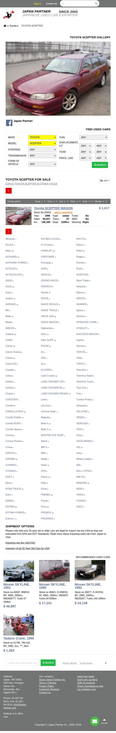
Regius (80, 256)
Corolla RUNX (14, 423)
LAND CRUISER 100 (53, 381)
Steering (14, 149)
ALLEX (10, 245)
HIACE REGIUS (50, 304)
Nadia (45, 459)
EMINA (10, 500)
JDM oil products (86, 683)
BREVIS (11, 328)
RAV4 (80, 250)
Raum (80, 245)
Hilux (45, 334)
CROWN (11, 459)
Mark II (46, 423)
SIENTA (81, 298)
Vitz (79, 447)
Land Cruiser (49, 375)
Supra (80, 340)
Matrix (45, 441)
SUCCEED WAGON (88, 334)
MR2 (44, 453)
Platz (44, 483)
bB (8, 310)
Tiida (79, 358)
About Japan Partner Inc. (52, 679)
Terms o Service (47, 683)
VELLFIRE (82, 411)
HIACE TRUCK (50, 310)
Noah (45, 465)
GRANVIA (47, 286)
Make (11, 137)
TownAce (82, 370)
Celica (10, 375)
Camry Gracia (14, 352)
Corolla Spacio (14, 429)
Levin (44, 399)
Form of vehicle (13, 162)
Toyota (12, 26)
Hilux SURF (48, 340)
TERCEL (81, 352)
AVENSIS (12, 304)
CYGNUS (11, 471)
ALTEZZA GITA (14, 274)
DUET (10, 477)
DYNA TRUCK (14, 489)
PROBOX (47, 512)
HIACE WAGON (50, 322)
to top (104, 721)
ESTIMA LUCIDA (51, 239)
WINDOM (82, 483)
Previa (45, 500)
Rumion (81, 262)
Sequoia (81, 286)
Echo (9, 494)
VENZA (81, 417)
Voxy (79, 453)
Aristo (10, 286)
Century (11, 387)
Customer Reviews (49, 689)
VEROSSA (82, 423)
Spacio (80, 310)
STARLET (82, 328)
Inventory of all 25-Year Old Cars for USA (28, 548)
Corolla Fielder (15, 417)
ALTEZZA (11, 268)
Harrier (46, 292)
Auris (9, 292)
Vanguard (82, 405)
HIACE (45, 298)
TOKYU (81, 363)
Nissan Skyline (70, 663)
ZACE (80, 506)
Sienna (80, 292)
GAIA (44, 268)
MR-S (45, 447)
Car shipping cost (86, 689)
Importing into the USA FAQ (20, 543)
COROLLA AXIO (16, 411)
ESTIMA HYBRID (16, 512)
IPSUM (46, 346)
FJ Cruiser (47, 245)
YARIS (80, 494)
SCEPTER (82, 274)
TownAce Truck (85, 381)
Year (62, 152)
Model (12, 143)
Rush (79, 268)
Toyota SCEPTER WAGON (53, 208)
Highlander (47, 328)
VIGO (80, 429)
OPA (44, 471)
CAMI (9, 340)
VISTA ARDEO (84, 441)
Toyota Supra (85, 663)
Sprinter (81, 316)
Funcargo (47, 262)
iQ (43, 352)
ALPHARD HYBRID (17, 262)
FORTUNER (48, 256)
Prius (45, 506)
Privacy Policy (46, 686)
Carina (10, 358)
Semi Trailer (83, 280)
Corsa (9, 447)
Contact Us (51, 3)
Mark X (46, 429)
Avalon (10, 298)
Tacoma (81, 346)
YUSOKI (81, 500)
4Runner (11, 239)
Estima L (11, 518)
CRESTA (11, 453)
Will (79, 465)
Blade (9, 322)
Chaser (10, 393)
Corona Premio (14, 441)
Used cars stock (85, 676)
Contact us (44, 692)
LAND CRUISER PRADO (56, 393)
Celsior (10, 381)
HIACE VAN (48, 316)
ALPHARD (12, 256)
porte (44, 489)
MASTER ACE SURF (53, 435)
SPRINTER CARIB (87, 322)
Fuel (62, 137)
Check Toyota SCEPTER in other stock (32, 184)
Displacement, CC (68, 144)
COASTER (12, 399)
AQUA (10, 280)
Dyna (9, 483)
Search (100, 164)
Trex (79, 393)
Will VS (80, 477)
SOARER (82, 304)
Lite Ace (46, 405)
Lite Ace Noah (49, 411)
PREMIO (47, 494)
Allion (10, 250)
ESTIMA (11, 506)
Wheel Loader (84, 459)
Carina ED (12, 363)
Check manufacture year (90, 686)
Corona (10, 435)
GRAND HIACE (50, 280)
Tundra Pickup (84, 399)
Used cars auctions (87, 679)
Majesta (46, 417)
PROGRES (48, 518)
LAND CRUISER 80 (53, 387)
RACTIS (81, 239)
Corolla (11, 405)
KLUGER (46, 370)
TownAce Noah (85, 375)
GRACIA (46, 274)
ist (43, 363)
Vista (79, 435)
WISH (80, 489)
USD (105, 180)
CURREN (11, 465)
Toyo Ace (82, 387)
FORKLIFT (48, 250)
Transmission (17, 155)
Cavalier (11, 370)
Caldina (11, 334)
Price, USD (66, 158)
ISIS (44, 358)
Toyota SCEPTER (32, 26)
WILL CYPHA (84, 471)
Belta (9, 316)
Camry (10, 346)
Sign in (37, 3)
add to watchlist (63, 212)
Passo (45, 477)
